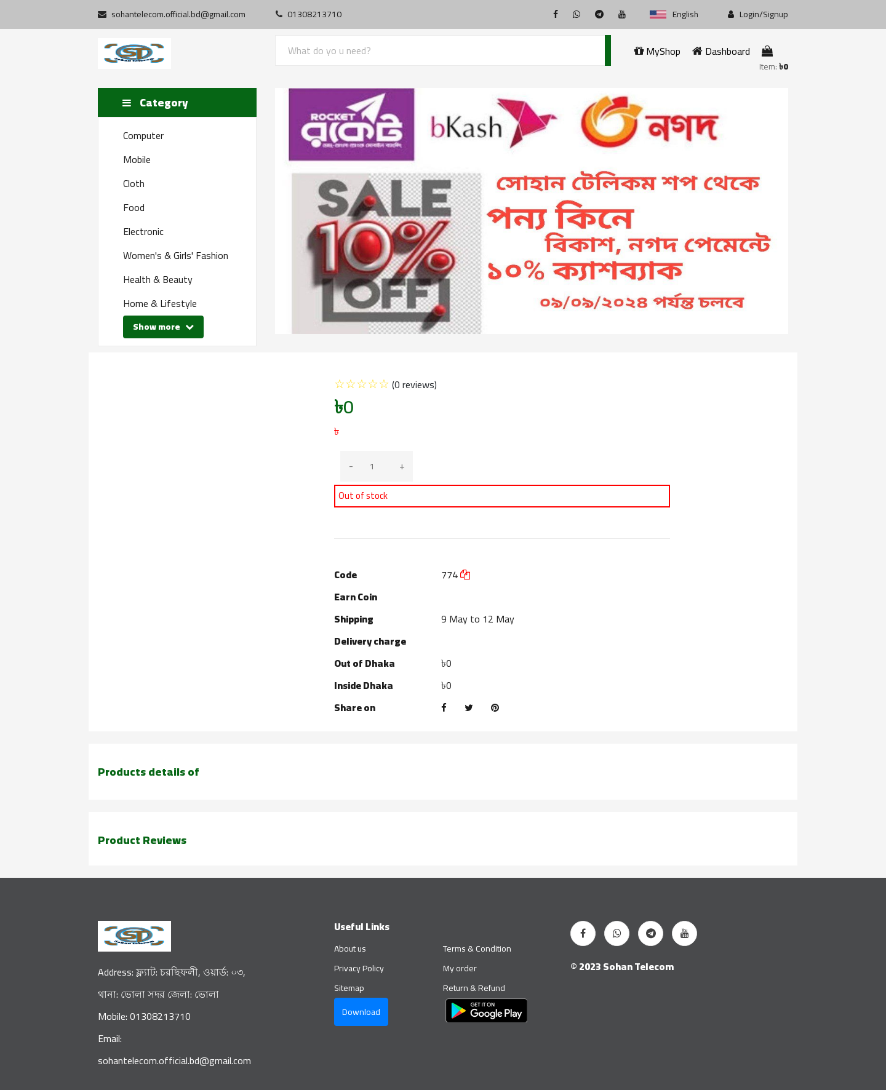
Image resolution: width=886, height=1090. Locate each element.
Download (361, 1012)
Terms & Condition (477, 949)
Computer (143, 135)
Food (134, 207)
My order (460, 968)
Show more (163, 327)
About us (350, 949)
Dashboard (721, 51)
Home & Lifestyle (160, 303)
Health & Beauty (158, 279)
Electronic (143, 231)
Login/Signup (758, 14)
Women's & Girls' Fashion (175, 255)
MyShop (657, 51)
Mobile (137, 159)
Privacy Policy (359, 968)
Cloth (134, 183)
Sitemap (349, 988)
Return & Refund (474, 988)
